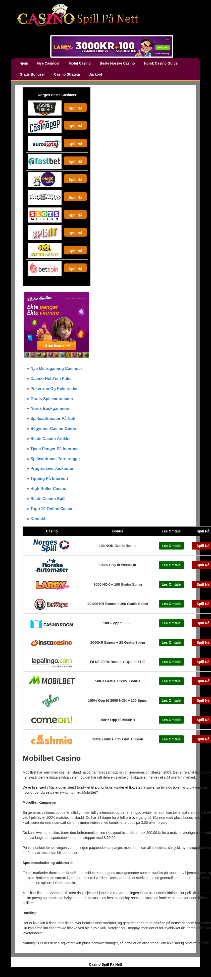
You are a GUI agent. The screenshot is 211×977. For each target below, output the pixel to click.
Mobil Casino (80, 63)
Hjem (24, 63)
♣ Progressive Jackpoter (50, 468)
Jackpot (95, 74)
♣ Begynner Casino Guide (51, 428)
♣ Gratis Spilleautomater (50, 399)
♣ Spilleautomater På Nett (51, 418)
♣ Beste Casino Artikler (49, 439)
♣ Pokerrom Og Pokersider (52, 389)
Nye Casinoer (48, 63)
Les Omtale (171, 546)
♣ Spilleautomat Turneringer (53, 459)
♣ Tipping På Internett (47, 478)
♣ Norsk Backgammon (48, 408)
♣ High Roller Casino (46, 488)
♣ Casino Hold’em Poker (50, 378)
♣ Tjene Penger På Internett (53, 449)
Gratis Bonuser (32, 74)
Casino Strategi (67, 74)
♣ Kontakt (36, 519)
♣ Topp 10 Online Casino (50, 509)
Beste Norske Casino (117, 63)
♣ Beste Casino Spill (46, 499)
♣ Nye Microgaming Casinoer (54, 368)
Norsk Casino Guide (161, 63)
